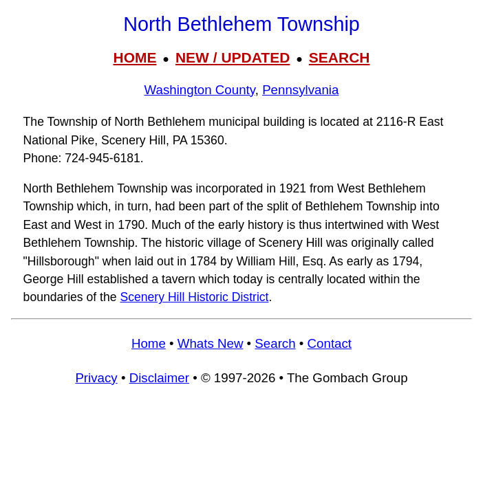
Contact (330, 343)
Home (148, 343)
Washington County (199, 89)
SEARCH (339, 57)
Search (275, 343)
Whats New (211, 343)
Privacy (96, 378)
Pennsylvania (300, 89)
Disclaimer (159, 378)
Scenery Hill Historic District (194, 297)
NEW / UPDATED (232, 57)
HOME (134, 57)
